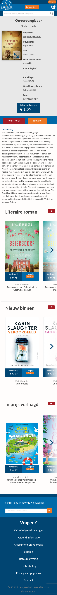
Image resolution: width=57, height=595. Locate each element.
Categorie (31, 7)
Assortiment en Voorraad (28, 544)
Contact (28, 580)
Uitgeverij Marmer (32, 36)
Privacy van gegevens (28, 573)
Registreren (14, 120)
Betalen (28, 551)
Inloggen (52, 2)
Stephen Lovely (28, 26)
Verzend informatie (28, 537)
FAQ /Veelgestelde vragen (28, 530)
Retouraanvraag (28, 559)
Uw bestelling (28, 566)
